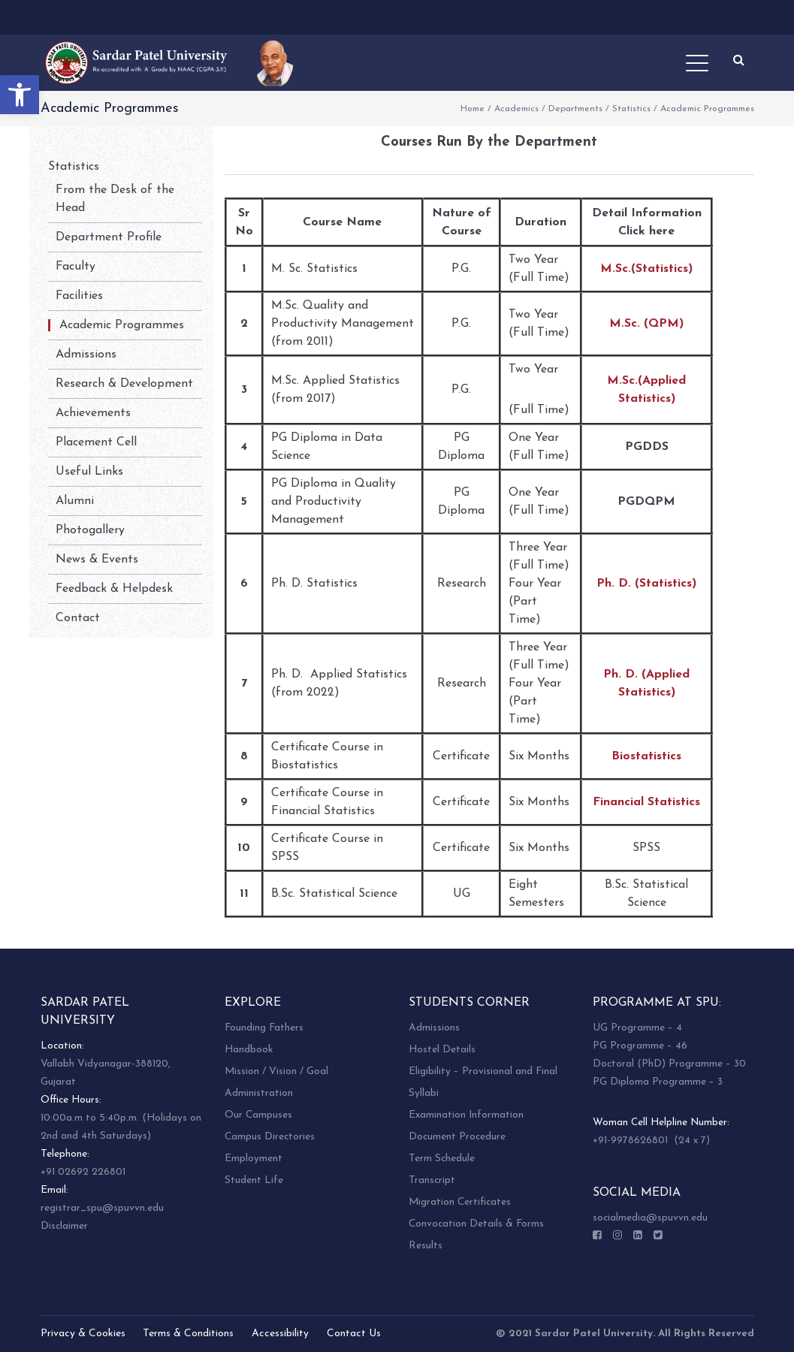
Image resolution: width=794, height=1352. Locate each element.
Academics (516, 108)
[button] (19, 94)
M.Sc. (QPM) (646, 324)
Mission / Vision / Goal (276, 1071)
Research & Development (124, 384)
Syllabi (424, 1093)
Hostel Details (442, 1050)
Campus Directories (270, 1137)
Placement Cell (96, 442)
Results (425, 1246)
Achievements (93, 413)
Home (472, 108)
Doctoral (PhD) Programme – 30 (669, 1064)
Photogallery (90, 530)
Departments (575, 108)
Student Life (254, 1180)
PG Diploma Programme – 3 (658, 1082)
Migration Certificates (460, 1202)
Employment (253, 1158)
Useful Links (89, 472)
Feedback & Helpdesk (114, 589)
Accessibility (280, 1333)
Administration (259, 1093)
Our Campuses (258, 1115)
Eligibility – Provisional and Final (483, 1071)
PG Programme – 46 (640, 1046)
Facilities (79, 296)
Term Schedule (442, 1158)
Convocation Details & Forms (476, 1224)
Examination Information (466, 1115)
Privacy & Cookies (83, 1333)
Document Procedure (457, 1137)
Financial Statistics (646, 802)
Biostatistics (646, 756)
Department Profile (109, 237)
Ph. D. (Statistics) (646, 584)
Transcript (432, 1180)
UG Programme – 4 (637, 1028)
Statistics (631, 108)
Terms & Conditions (188, 1333)
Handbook (249, 1050)
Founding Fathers (264, 1028)
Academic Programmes (121, 325)
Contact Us (354, 1333)
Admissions (86, 355)
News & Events (97, 560)
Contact (78, 618)
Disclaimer (64, 1226)
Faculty (75, 267)
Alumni (75, 501)
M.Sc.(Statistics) (646, 269)
